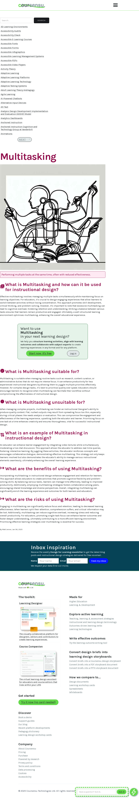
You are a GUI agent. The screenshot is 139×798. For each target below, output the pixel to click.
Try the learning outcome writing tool (88, 642)
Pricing (22, 752)
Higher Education (78, 601)
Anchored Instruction (11, 122)
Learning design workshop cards (35, 735)
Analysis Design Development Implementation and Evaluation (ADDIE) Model (24, 112)
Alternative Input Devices (13, 102)
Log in (73, 353)
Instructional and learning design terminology (93, 622)
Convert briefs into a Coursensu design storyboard (95, 661)
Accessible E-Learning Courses (16, 39)
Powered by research (28, 759)
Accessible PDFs (9, 60)
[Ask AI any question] (96, 791)
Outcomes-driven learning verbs (85, 625)
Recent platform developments (34, 727)
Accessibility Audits (11, 31)
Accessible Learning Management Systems (22, 56)
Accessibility (24, 776)
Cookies (22, 773)
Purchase (23, 755)
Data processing (26, 769)
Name (34, 560)
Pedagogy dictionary (28, 731)
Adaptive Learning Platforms (15, 77)
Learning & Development (82, 605)
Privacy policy (25, 762)
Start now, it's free (40, 353)
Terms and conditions (29, 766)
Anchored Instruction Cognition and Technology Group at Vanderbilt (19, 128)
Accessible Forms (10, 47)
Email (63, 560)
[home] (31, 5)
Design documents (79, 681)
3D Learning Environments (14, 26)
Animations (6, 133)
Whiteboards (75, 692)
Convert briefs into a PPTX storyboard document (93, 668)
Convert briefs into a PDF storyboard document (93, 664)
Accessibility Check (10, 35)
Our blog (22, 724)
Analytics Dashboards (12, 118)
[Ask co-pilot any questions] (134, 792)
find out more (60, 565)
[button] (115, 5)
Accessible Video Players (13, 64)
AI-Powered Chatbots (11, 98)
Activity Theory (8, 69)
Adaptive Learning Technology (16, 81)
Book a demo (25, 717)
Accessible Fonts (9, 43)
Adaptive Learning (10, 73)
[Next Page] (25, 139)
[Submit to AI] (121, 791)
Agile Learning (8, 94)
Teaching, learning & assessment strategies (91, 618)
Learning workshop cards (82, 685)
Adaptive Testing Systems (14, 85)
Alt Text (4, 107)
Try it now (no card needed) (38, 702)
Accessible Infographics (13, 52)
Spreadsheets (76, 688)
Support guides (26, 720)
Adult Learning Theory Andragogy (17, 90)
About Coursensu (27, 748)
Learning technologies (80, 629)
